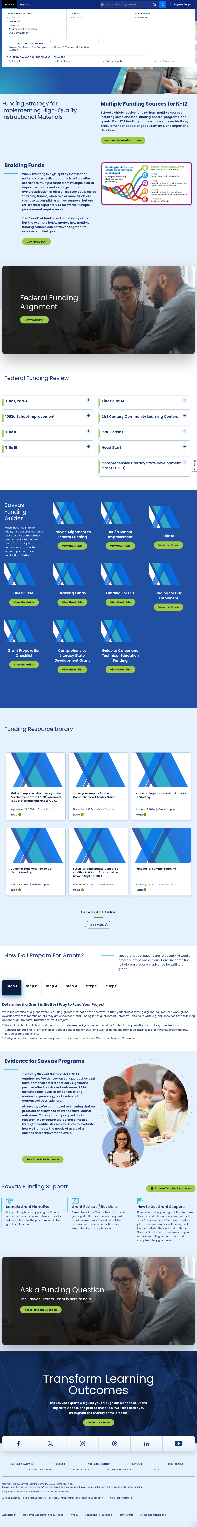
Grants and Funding (82, 25)
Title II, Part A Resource (34, 1497)
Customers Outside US (79, 1469)
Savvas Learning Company (15, 26)
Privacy (74, 1514)
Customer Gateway (21, 1464)
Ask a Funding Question (41, 1310)
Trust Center (175, 1464)
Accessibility (9, 1514)
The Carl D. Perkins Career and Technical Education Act (77, 1497)
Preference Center (98, 1464)
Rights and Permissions (98, 1514)
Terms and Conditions (153, 1514)
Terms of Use (125, 1514)
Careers (60, 1464)
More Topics (61, 26)
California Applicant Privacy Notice (43, 1514)
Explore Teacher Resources (171, 1188)
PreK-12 (9, 4)
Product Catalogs (40, 1469)
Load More (99, 925)
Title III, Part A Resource (120, 1497)
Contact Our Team (98, 1422)
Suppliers (137, 1464)
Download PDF (36, 241)
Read (15, 814)
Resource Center (41, 26)
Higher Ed (25, 4)
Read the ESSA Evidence (43, 1159)
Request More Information (123, 140)
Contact (182, 14)
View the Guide (72, 546)
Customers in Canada (118, 1469)
